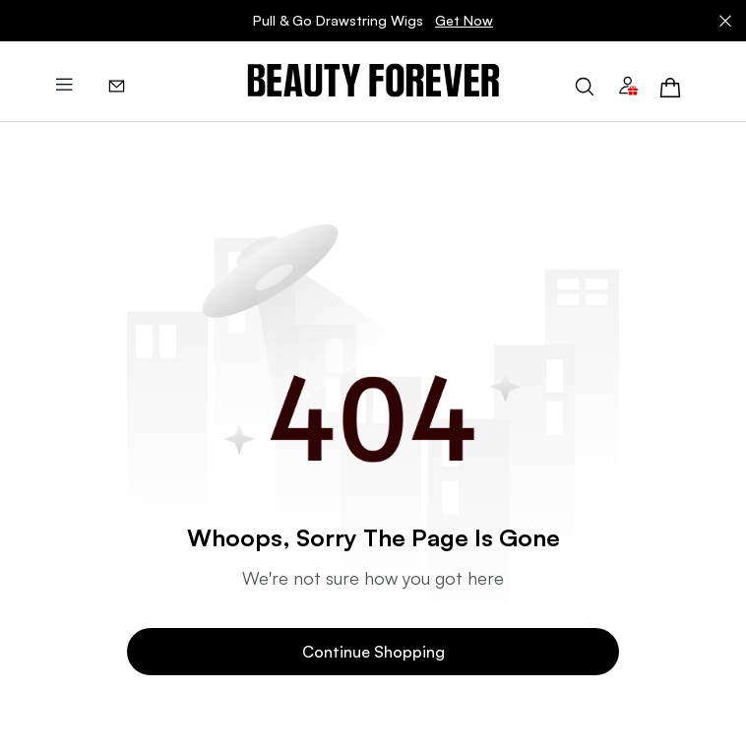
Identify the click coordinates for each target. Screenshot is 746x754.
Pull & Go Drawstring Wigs (373, 20)
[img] (373, 81)
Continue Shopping (373, 651)
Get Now (464, 20)
